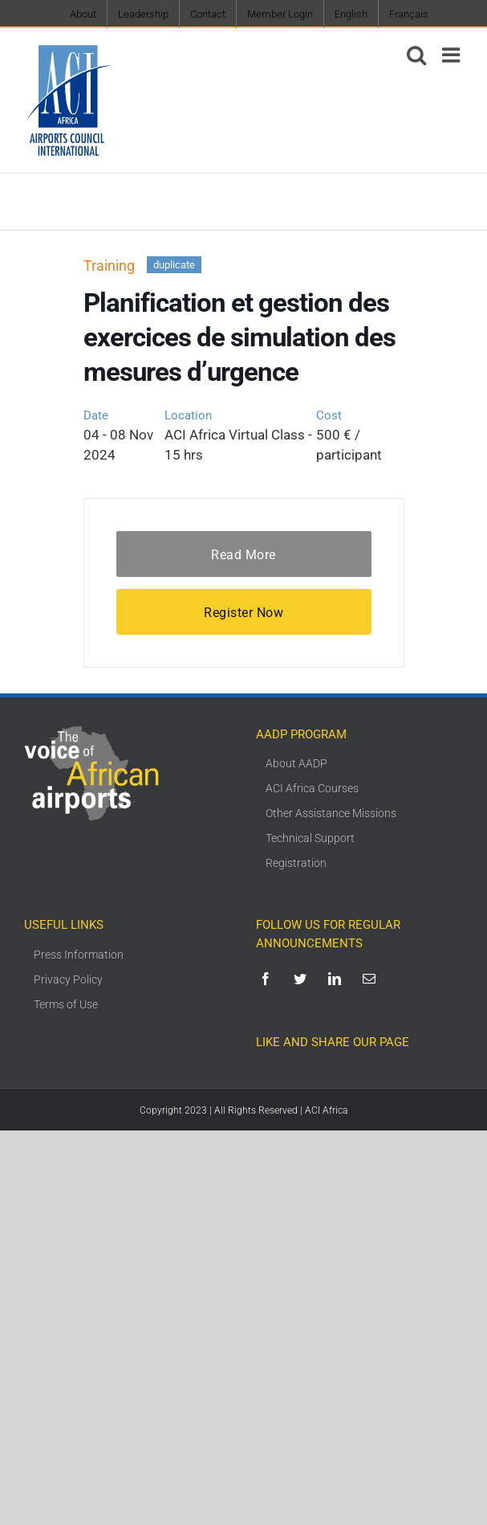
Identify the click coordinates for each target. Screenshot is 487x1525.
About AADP (296, 763)
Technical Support (310, 838)
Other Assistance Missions (331, 813)
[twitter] (303, 978)
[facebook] (268, 978)
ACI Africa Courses (312, 788)
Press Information (79, 954)
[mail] (372, 978)
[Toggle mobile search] (416, 54)
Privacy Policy (68, 979)
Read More (243, 554)
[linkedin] (337, 978)
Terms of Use (66, 1004)
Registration (296, 863)
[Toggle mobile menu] (452, 54)
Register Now (243, 612)
